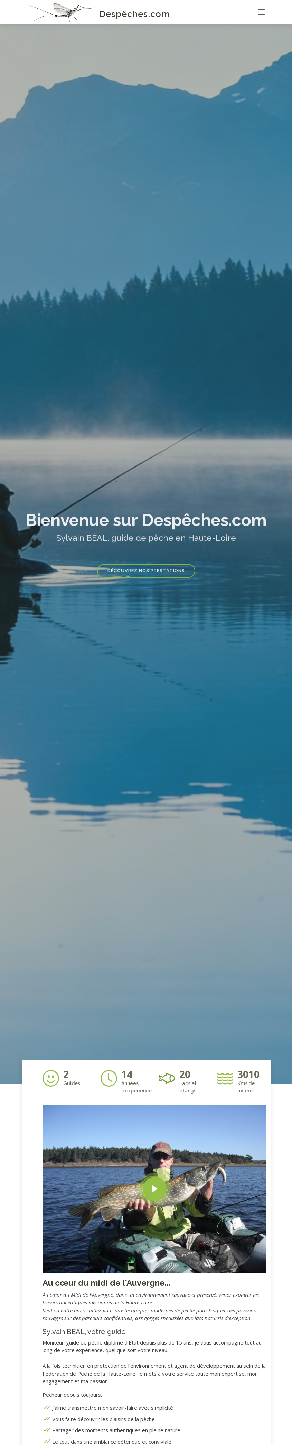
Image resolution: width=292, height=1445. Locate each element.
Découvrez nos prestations (146, 578)
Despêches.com (134, 14)
